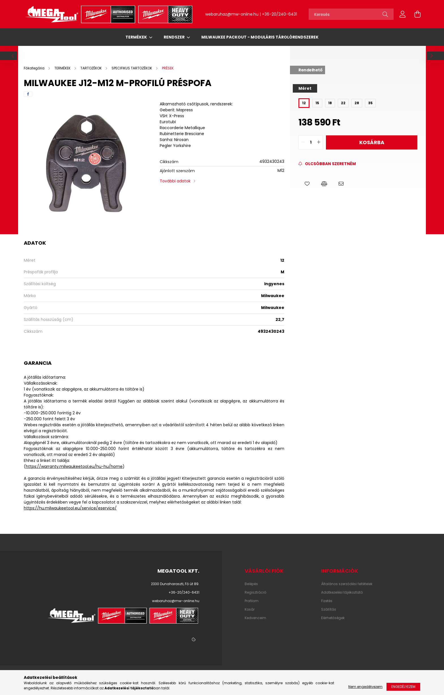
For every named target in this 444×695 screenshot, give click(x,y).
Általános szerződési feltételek (346, 584)
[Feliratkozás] (327, 164)
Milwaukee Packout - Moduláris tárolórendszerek (260, 37)
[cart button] (417, 14)
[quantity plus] (318, 142)
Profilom (252, 601)
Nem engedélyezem (365, 686)
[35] (370, 103)
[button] (307, 183)
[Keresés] (351, 14)
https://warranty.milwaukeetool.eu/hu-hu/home (74, 466)
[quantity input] (310, 142)
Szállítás (328, 609)
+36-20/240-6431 (279, 14)
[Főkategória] (34, 68)
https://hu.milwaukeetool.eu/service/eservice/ (70, 508)
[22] (343, 103)
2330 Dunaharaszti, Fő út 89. (175, 583)
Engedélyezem (403, 686)
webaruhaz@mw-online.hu (232, 14)
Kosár (250, 609)
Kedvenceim (255, 618)
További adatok (175, 181)
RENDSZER (174, 37)
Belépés (251, 584)
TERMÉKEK (136, 37)
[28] (356, 103)
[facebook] (28, 94)
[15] (317, 103)
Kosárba (371, 142)
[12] (303, 103)
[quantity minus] (303, 142)
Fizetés (326, 601)
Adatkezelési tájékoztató (342, 592)
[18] (330, 103)
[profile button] (402, 14)
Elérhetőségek (333, 618)
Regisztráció (255, 592)
